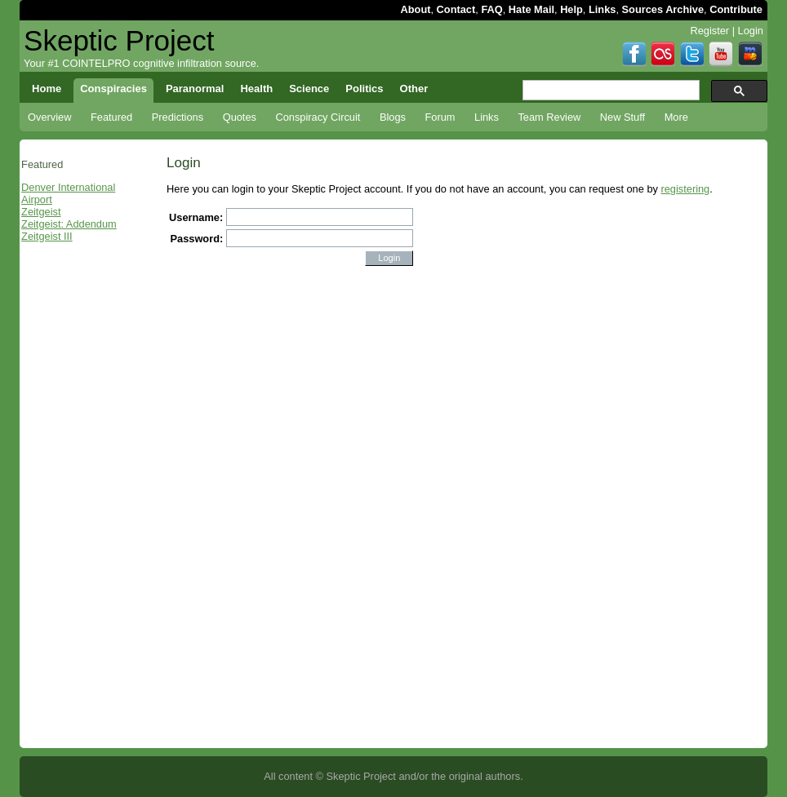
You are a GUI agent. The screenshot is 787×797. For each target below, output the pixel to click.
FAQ (491, 9)
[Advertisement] (82, 503)
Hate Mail (531, 9)
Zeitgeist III (47, 236)
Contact (456, 9)
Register (709, 30)
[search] (609, 90)
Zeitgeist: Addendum (69, 224)
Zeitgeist (40, 212)
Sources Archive (663, 9)
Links (602, 9)
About (416, 9)
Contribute (736, 9)
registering (684, 189)
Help (571, 9)
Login (750, 30)
